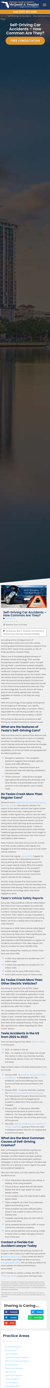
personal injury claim (11, 1257)
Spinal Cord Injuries (13, 1375)
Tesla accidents (38, 1042)
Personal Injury (11, 1365)
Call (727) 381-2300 (25, 11)
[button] (45, 5)
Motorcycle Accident (14, 1368)
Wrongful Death (12, 1386)
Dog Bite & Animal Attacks (17, 1357)
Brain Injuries (11, 1350)
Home (3, 16)
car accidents (27, 856)
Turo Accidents (11, 1383)
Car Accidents (11, 1354)
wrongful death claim (10, 1263)
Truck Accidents (12, 1379)
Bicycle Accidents (13, 1347)
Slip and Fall (10, 1372)
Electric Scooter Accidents (16, 1361)
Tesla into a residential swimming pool (25, 1093)
